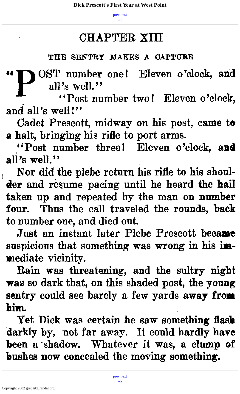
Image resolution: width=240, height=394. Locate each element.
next (124, 15)
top (120, 19)
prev (116, 15)
